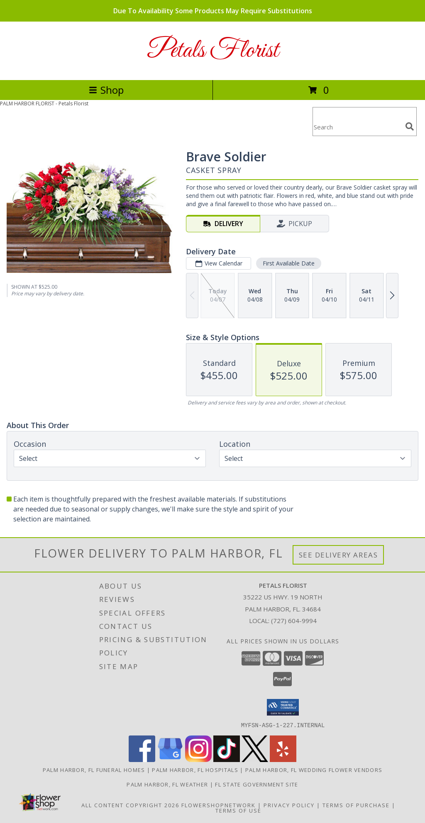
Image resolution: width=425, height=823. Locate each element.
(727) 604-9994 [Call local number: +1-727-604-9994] (294, 620)
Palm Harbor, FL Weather (167, 784)
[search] (409, 126)
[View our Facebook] (142, 759)
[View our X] (255, 759)
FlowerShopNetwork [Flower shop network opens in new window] (218, 804)
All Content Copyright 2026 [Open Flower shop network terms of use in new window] (130, 804)
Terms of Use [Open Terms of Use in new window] (238, 810)
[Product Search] (357, 127)
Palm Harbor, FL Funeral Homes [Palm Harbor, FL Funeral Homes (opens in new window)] (94, 769)
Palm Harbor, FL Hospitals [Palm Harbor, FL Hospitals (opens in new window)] (195, 769)
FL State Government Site (256, 784)
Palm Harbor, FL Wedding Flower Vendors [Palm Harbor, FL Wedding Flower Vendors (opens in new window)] (313, 769)
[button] (283, 707)
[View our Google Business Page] (170, 759)
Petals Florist (212, 51)
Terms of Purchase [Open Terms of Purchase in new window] (356, 804)
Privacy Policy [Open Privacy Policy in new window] (289, 804)
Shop (106, 90)
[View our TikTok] (226, 759)
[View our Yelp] (283, 759)
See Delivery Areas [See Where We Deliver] (338, 555)
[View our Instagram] (198, 759)
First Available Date (289, 263)
